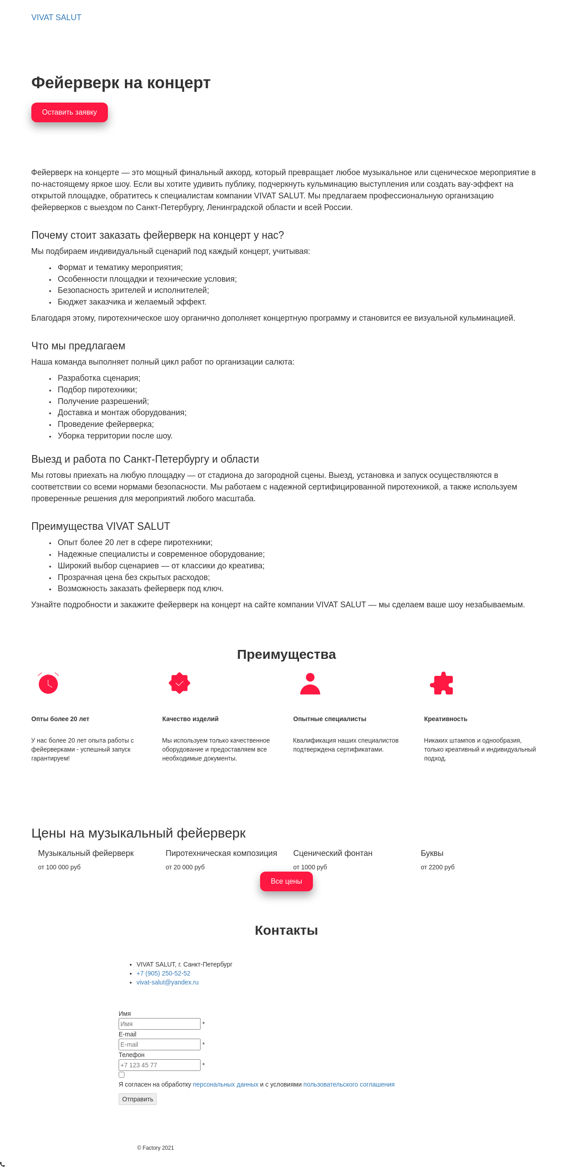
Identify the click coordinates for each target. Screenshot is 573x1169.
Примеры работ (301, 17)
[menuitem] (237, 18)
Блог (521, 17)
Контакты (430, 17)
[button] (237, 18)
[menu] (317, 18)
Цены (480, 17)
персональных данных (225, 1084)
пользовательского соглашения (349, 1084)
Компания (372, 17)
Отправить (137, 1099)
